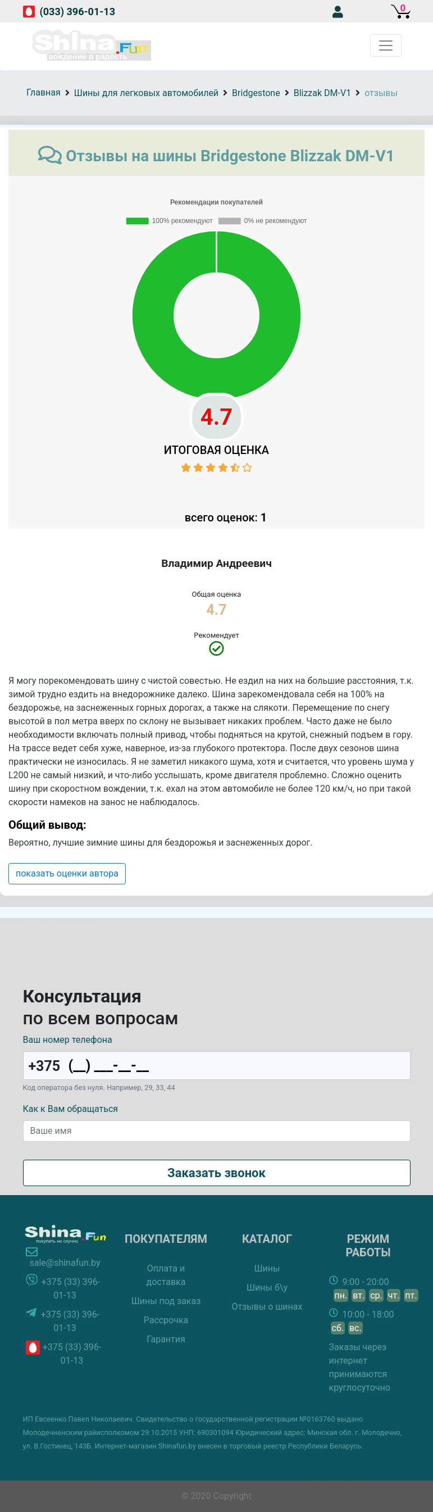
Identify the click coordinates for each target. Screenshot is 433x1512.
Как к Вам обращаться (70, 1109)
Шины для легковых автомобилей (146, 93)
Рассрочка (166, 1320)
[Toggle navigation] (386, 45)
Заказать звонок (216, 1173)
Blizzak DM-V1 (322, 93)
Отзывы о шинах (267, 1306)
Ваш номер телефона (67, 1039)
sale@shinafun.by (64, 1262)
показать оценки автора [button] (67, 873)
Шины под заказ (166, 1301)
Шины (267, 1268)
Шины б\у (267, 1287)
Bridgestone (256, 93)
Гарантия (166, 1339)
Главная (43, 92)
